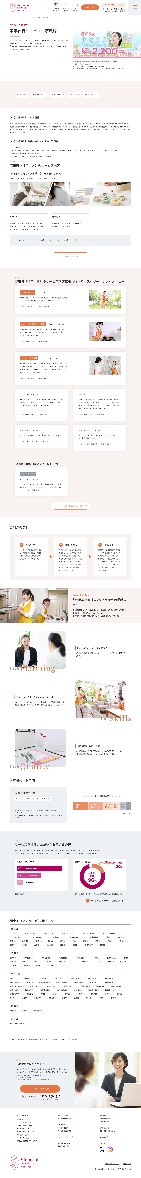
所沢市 (12, 941)
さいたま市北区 (49, 933)
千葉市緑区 (95, 958)
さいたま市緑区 (72, 937)
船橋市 (12, 961)
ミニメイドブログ (63, 1137)
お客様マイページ (63, 1144)
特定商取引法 (127, 1164)
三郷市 (62, 945)
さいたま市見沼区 (88, 933)
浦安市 (26, 965)
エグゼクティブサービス (25, 1125)
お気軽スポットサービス (25, 1132)
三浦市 (119, 994)
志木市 (110, 941)
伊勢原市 (37, 998)
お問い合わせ (90, 7)
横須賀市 (30, 994)
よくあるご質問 (62, 1128)
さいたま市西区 (30, 933)
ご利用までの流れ (56, 95)
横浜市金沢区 (34, 986)
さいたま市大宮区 (68, 933)
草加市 (50, 941)
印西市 (38, 965)
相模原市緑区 (93, 990)
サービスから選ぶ (21, 1115)
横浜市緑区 (100, 986)
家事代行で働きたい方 (113, 5)
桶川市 (24, 945)
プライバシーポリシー (112, 1164)
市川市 (126, 958)
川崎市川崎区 (26, 978)
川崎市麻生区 (14, 982)
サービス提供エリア (91, 95)
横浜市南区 (109, 982)
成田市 (49, 961)
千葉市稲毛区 (62, 958)
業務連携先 (103, 1118)
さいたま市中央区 (108, 933)
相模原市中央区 (110, 990)
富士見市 (50, 945)
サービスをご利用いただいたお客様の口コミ (108, 900)
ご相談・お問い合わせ (42, 1089)
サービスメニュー (38, 95)
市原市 (84, 961)
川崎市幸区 (43, 978)
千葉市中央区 (26, 958)
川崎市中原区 (59, 978)
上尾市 (38, 941)
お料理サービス (22, 1135)
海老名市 (51, 998)
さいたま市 (14, 933)
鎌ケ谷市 (13, 965)
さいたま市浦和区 (34, 937)
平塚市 (43, 994)
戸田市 (85, 941)
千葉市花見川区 (44, 958)
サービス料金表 (62, 1115)
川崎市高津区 (76, 978)
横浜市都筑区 (62, 990)
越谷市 (62, 941)
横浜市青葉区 (45, 990)
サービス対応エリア (31, 17)
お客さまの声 (74, 95)
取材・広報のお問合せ (107, 1131)
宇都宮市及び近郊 (16, 1023)
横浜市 (29, 982)
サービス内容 (21, 95)
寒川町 (88, 998)
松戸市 (24, 961)
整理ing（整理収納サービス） (27, 1141)
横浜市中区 (94, 982)
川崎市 (12, 978)
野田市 (36, 961)
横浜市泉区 (29, 990)
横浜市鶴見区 (43, 982)
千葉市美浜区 (111, 958)
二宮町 (113, 998)
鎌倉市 (55, 994)
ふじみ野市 (89, 945)
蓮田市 (75, 945)
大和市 (24, 998)
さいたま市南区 (53, 937)
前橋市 (24, 1011)
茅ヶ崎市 (94, 994)
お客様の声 (61, 1124)
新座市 (12, 945)
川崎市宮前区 (110, 978)
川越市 (107, 937)
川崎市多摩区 (93, 978)
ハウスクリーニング (24, 1138)
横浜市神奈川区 (61, 982)
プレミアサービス (23, 1122)
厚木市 (12, 998)
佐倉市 (61, 961)
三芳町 (102, 945)
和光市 (122, 941)
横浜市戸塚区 (68, 986)
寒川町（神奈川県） (43, 17)
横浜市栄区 (14, 990)
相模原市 (77, 990)
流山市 (96, 961)
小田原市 (80, 994)
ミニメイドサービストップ (17, 17)
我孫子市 (123, 961)
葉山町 (76, 998)
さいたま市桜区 (15, 937)
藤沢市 (67, 994)
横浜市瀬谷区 (116, 986)
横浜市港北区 (51, 986)
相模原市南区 (14, 994)
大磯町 (101, 998)
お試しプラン (19, 850)
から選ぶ (56, 7)
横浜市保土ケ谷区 (16, 986)
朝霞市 (97, 941)
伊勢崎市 (37, 1011)
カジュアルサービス (24, 1128)
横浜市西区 (78, 982)
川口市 (120, 937)
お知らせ (102, 1121)
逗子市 (107, 994)
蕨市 (74, 941)
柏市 (72, 961)
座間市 (64, 998)
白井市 (50, 965)
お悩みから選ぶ (62, 1118)
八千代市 (109, 961)
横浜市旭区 (85, 986)
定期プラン (29, 850)
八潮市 (36, 945)
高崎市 (12, 1011)
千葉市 (12, 958)
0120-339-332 (114, 8)
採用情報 (103, 1137)
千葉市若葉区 (79, 958)
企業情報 (102, 1115)
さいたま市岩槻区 (91, 937)
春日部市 (25, 941)
